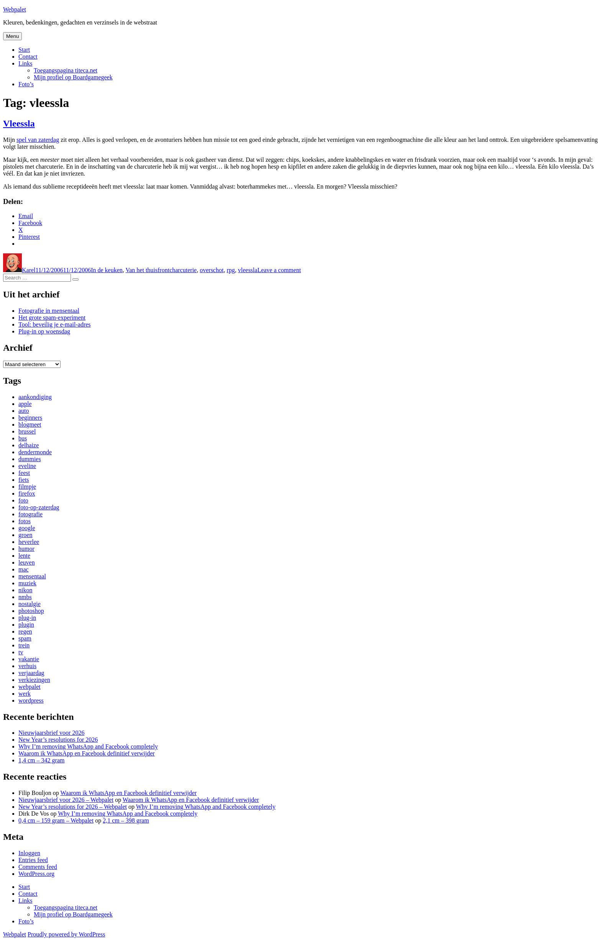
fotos (24, 521)
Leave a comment (279, 270)
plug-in (27, 617)
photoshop (31, 611)
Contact (28, 56)
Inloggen (29, 853)
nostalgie (29, 604)
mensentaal (32, 576)
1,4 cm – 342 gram (41, 760)
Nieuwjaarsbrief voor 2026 (51, 732)
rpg (231, 270)
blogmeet (29, 424)
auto (23, 410)
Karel (29, 270)
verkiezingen (34, 680)
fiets (23, 479)
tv (20, 652)
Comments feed (37, 867)
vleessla (248, 270)
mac (23, 569)
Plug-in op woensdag (44, 331)
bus (22, 438)
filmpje (27, 486)
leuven (26, 562)
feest (24, 473)
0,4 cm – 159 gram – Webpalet (56, 820)
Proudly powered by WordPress (66, 934)
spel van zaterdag (37, 139)
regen (25, 631)
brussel (27, 431)
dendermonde (35, 452)
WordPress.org (36, 873)
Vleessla (19, 123)
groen (25, 535)
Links (25, 63)
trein (24, 645)
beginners (30, 417)
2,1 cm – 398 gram (126, 820)
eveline (27, 466)
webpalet (29, 686)
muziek (27, 583)
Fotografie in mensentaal (48, 310)
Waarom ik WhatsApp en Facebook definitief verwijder (86, 753)
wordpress (31, 700)
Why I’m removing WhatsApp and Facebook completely (88, 746)
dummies (29, 459)
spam (24, 638)
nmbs (25, 597)
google (26, 528)
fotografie (30, 514)
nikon (25, 590)
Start (24, 49)
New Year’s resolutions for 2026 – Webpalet (72, 806)
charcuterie (183, 270)
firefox (26, 493)
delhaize (28, 445)
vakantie (28, 659)
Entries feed (33, 860)
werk (24, 693)
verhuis (27, 666)
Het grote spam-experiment (51, 317)
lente (24, 555)
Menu (12, 36)
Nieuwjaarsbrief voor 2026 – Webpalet (65, 799)
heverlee (28, 542)
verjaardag (31, 673)
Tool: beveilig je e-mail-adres (54, 324)
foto (23, 500)
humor (26, 548)
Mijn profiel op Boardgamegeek (73, 77)
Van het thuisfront (147, 270)
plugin (26, 624)
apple (25, 404)
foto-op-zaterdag (38, 507)
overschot (211, 270)
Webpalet (14, 9)
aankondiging (35, 397)
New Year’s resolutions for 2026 (58, 739)
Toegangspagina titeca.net (65, 70)
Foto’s (26, 84)
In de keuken (107, 270)
